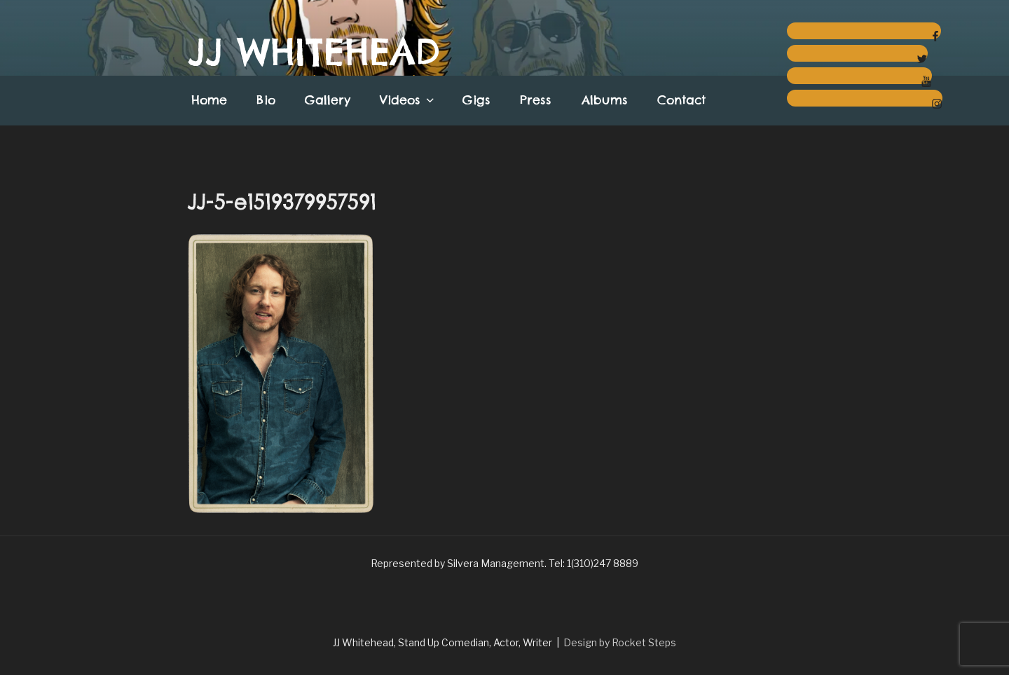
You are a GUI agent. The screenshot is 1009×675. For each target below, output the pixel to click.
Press (535, 100)
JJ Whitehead (314, 52)
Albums (605, 100)
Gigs (476, 100)
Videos (408, 100)
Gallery (327, 100)
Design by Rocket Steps (619, 642)
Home (209, 100)
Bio (265, 100)
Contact (681, 100)
